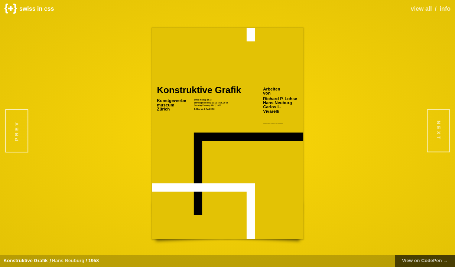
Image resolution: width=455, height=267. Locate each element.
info (445, 9)
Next (438, 131)
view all (421, 9)
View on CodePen (425, 260)
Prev (16, 131)
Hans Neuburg (68, 260)
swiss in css (29, 8)
